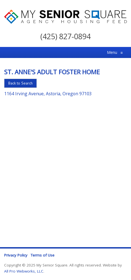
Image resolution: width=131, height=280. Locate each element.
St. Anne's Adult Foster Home (52, 72)
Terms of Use (42, 255)
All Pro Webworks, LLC (23, 271)
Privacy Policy (15, 255)
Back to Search (20, 83)
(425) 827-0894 (65, 36)
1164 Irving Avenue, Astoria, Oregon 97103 (48, 94)
